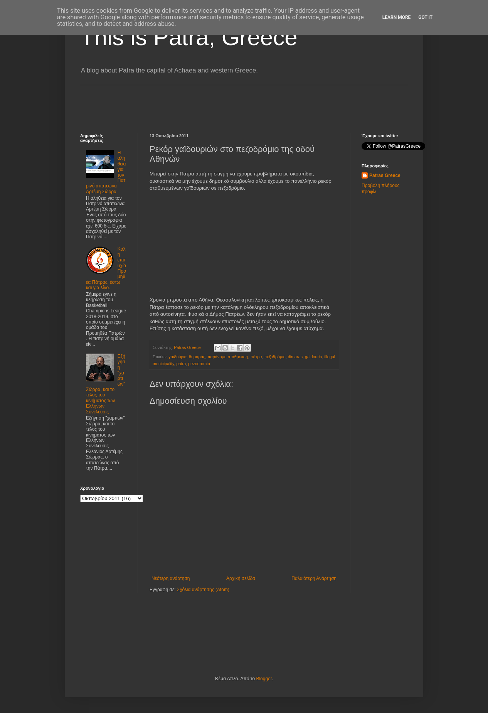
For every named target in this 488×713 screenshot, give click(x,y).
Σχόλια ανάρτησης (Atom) (203, 589)
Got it (425, 17)
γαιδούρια (177, 356)
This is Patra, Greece (189, 37)
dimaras (295, 356)
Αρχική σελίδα (240, 578)
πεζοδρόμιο (275, 356)
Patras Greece (384, 175)
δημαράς (197, 356)
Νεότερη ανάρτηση (170, 578)
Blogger (264, 678)
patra (181, 363)
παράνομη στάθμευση (227, 356)
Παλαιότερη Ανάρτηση (314, 578)
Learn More (396, 17)
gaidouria (313, 356)
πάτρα (256, 356)
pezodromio (199, 363)
